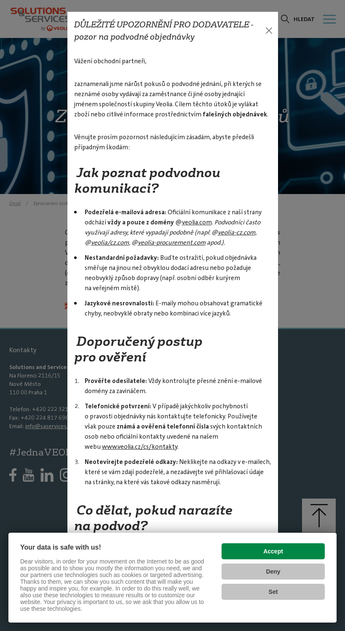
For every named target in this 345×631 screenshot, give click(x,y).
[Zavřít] (269, 30)
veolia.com (197, 222)
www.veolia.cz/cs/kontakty (139, 446)
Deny (273, 571)
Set (273, 591)
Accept (273, 551)
